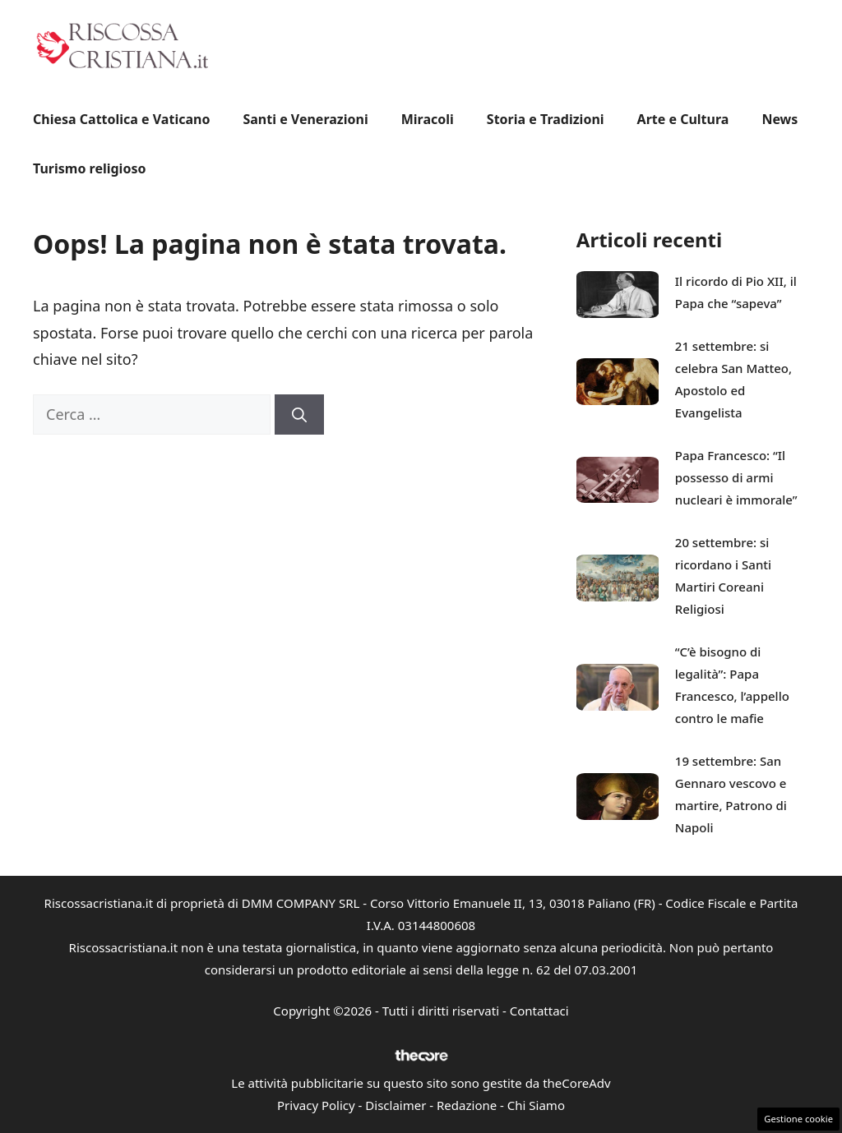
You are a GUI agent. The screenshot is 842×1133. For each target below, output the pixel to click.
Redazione (467, 1105)
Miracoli (427, 119)
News (779, 119)
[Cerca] (299, 414)
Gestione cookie (798, 1118)
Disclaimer (395, 1105)
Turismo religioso (89, 168)
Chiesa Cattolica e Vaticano (121, 119)
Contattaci (539, 1010)
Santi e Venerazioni (305, 119)
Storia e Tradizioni (545, 119)
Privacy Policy (316, 1105)
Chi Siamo (536, 1105)
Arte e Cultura (683, 119)
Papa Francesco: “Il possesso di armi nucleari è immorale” (736, 477)
